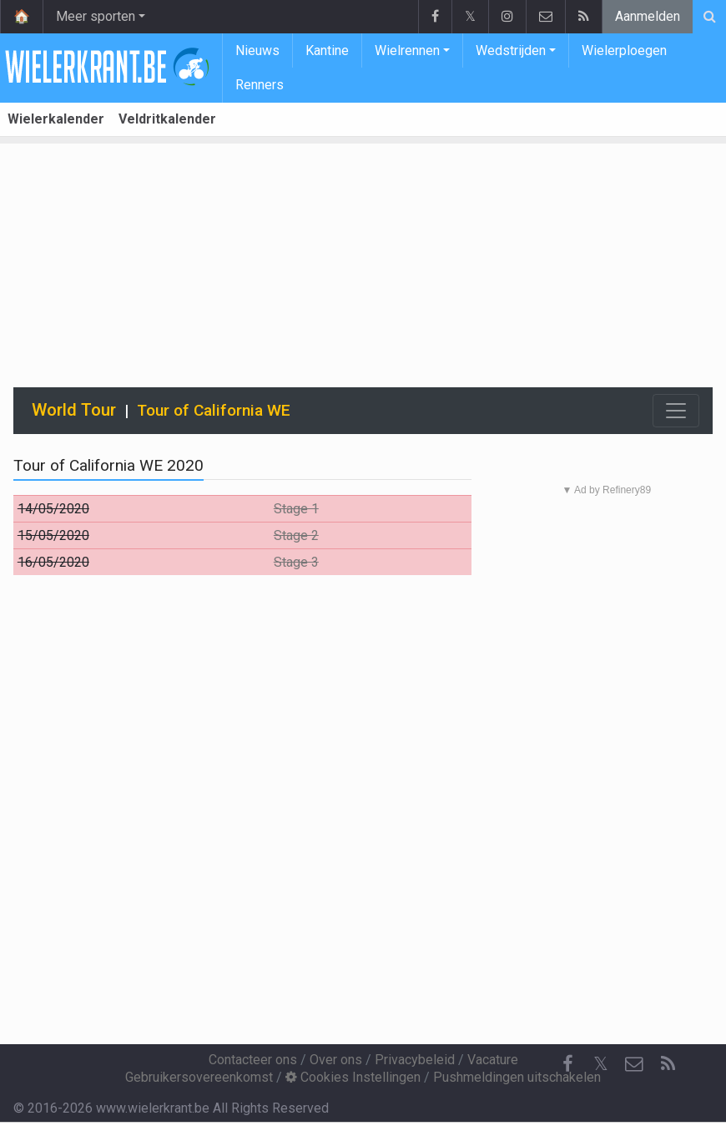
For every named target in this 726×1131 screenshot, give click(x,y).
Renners (259, 85)
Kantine (327, 50)
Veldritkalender (167, 119)
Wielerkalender (56, 119)
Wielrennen (407, 50)
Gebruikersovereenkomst (199, 1077)
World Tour (74, 410)
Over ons (336, 1060)
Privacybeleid (415, 1060)
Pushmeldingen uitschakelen (517, 1077)
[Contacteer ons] (634, 1064)
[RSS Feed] (667, 1064)
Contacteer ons (253, 1060)
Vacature (492, 1060)
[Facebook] (567, 1064)
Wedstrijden (511, 50)
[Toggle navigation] (676, 410)
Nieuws (257, 50)
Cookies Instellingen (353, 1077)
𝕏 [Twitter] (600, 1063)
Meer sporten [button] (95, 16)
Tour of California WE (213, 410)
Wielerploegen (624, 50)
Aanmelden (647, 16)
